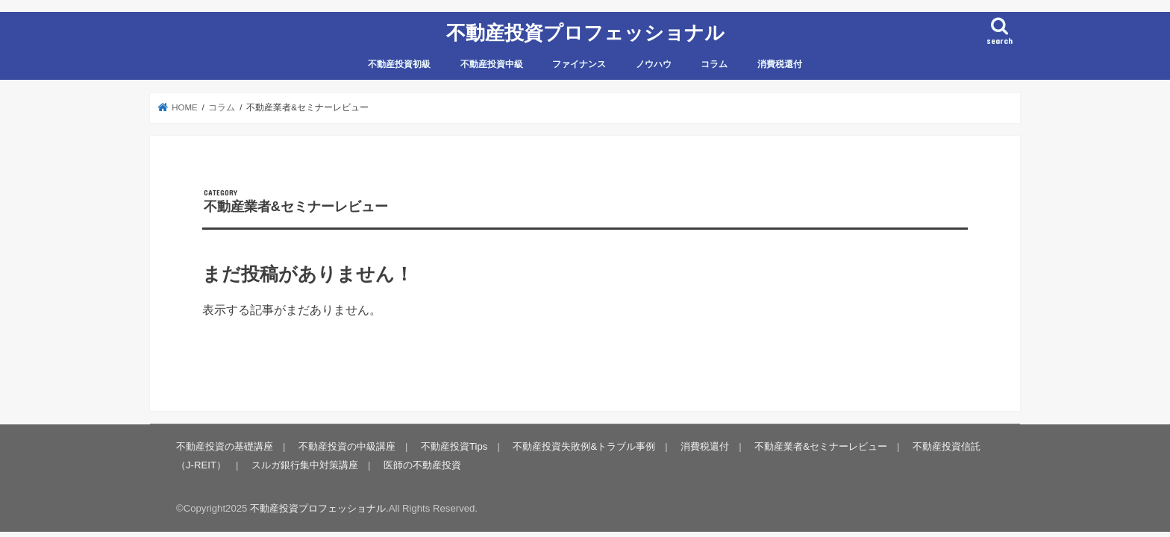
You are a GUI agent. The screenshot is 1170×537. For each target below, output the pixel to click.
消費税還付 (779, 64)
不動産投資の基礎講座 (224, 446)
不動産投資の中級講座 (346, 446)
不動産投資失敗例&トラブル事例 (584, 446)
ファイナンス (579, 64)
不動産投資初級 (399, 64)
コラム (714, 64)
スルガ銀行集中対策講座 (304, 465)
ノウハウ (654, 64)
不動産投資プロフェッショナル (585, 31)
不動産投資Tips (454, 446)
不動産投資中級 (491, 64)
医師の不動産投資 (422, 465)
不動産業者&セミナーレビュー (820, 446)
